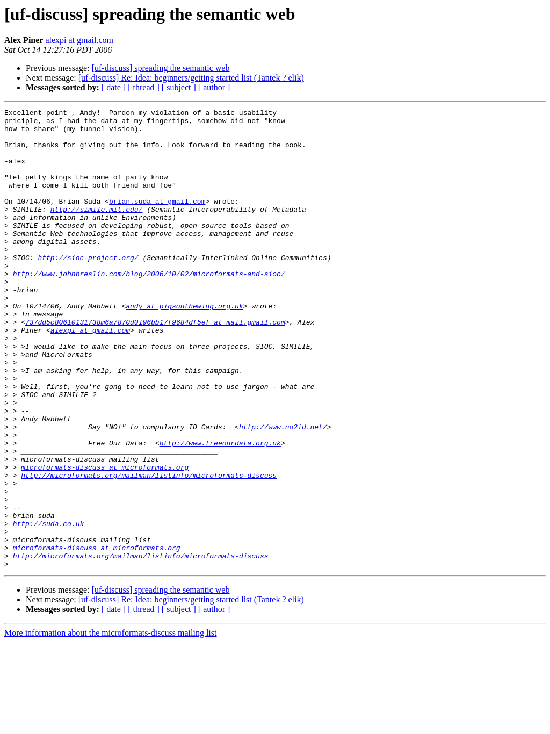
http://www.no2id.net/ (283, 491)
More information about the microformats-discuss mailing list (110, 724)
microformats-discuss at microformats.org (105, 539)
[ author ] (214, 87)
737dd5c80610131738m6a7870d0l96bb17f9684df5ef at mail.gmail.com (155, 365)
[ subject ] (179, 87)
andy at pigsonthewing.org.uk (184, 346)
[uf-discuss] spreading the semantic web (161, 68)
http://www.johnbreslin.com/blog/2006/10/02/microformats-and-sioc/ (149, 307)
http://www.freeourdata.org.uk (220, 510)
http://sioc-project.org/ (88, 288)
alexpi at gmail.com (79, 40)
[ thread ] (144, 87)
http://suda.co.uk (48, 607)
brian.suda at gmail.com (157, 220)
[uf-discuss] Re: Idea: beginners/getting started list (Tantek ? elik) (191, 77)
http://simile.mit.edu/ (96, 230)
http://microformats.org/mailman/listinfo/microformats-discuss (149, 549)
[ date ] (114, 87)
